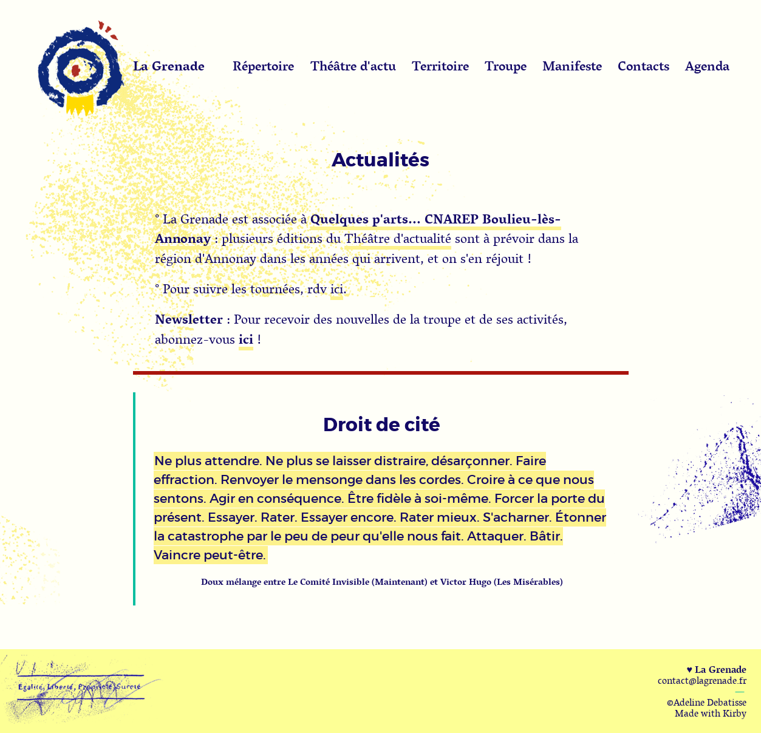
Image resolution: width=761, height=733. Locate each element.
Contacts (643, 65)
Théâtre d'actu (353, 65)
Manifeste (572, 65)
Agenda (707, 65)
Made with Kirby (710, 713)
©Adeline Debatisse (706, 702)
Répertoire (263, 65)
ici (336, 288)
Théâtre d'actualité (397, 238)
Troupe (506, 65)
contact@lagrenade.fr (702, 680)
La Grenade (169, 65)
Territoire (440, 65)
